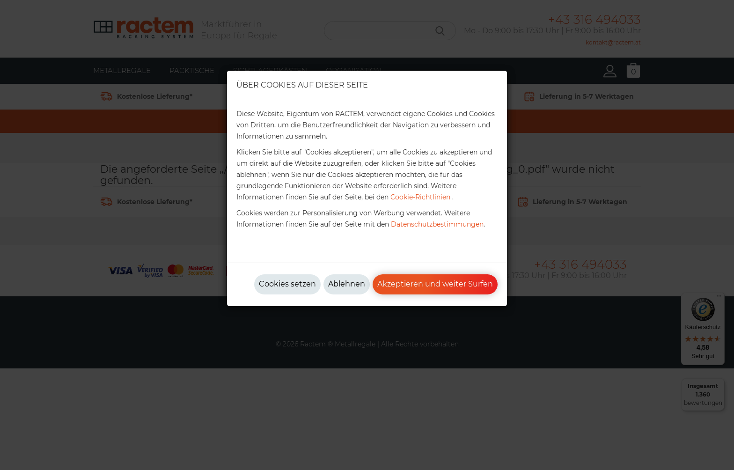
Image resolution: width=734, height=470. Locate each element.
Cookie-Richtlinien (420, 197)
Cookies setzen (287, 283)
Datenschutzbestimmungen (437, 224)
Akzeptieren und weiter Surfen (435, 283)
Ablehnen (346, 283)
